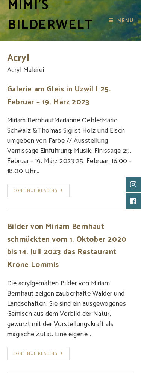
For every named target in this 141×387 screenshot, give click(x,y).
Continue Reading (38, 190)
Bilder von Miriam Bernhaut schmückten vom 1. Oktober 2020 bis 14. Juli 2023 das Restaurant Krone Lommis (67, 246)
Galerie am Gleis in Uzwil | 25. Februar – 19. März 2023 (59, 95)
